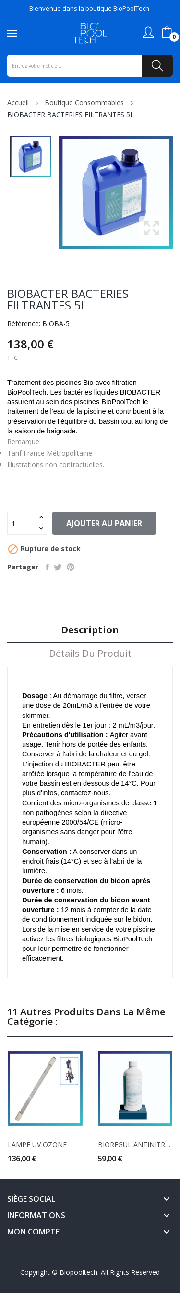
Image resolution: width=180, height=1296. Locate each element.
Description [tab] (90, 630)
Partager (47, 567)
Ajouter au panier (104, 523)
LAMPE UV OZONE (37, 1144)
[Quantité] (21, 523)
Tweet (57, 567)
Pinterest (70, 567)
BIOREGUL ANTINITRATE (135, 1144)
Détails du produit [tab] (90, 654)
